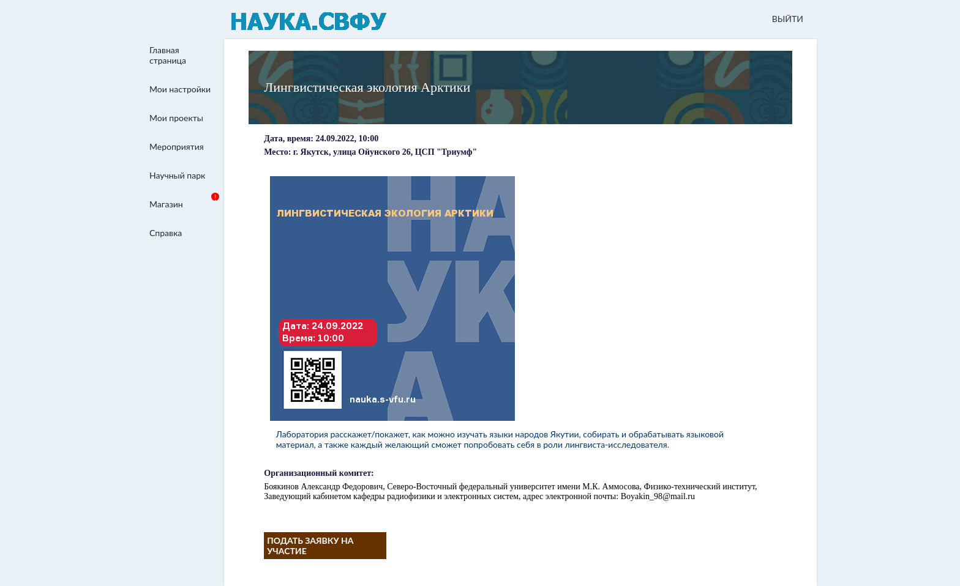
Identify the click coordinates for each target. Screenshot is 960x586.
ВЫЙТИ (787, 18)
